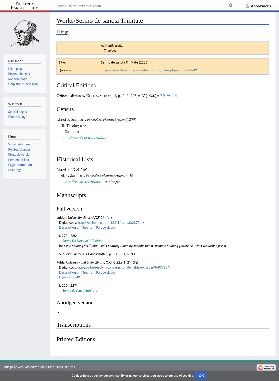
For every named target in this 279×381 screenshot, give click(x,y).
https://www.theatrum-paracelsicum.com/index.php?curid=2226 (147, 70)
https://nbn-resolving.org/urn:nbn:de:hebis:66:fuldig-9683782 (122, 267)
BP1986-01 (169, 95)
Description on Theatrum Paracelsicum (87, 227)
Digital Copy (68, 277)
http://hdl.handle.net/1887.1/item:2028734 (109, 222)
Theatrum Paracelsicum (24, 6)
